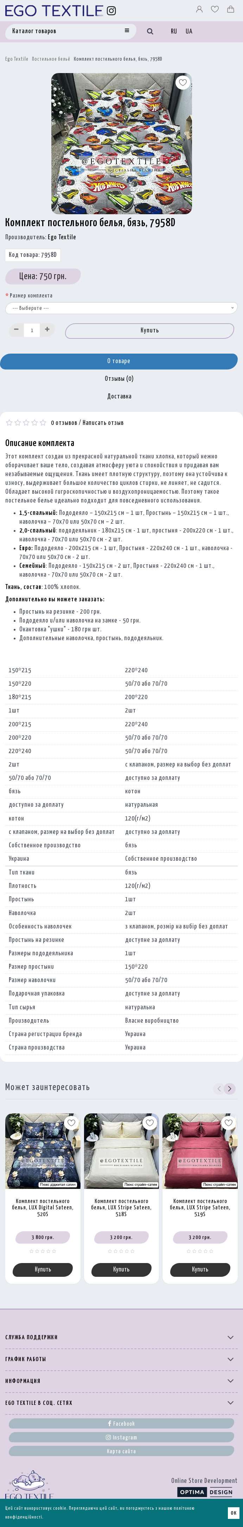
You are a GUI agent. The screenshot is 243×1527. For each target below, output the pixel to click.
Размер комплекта (31, 296)
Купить (150, 330)
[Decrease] (16, 330)
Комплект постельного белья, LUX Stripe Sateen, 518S (121, 1208)
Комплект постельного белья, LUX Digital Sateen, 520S (42, 1208)
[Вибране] (215, 11)
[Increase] (47, 330)
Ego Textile (16, 59)
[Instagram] (111, 10)
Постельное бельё (51, 59)
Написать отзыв (103, 423)
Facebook (121, 1424)
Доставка (119, 396)
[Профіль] (200, 11)
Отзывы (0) (119, 379)
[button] (229, 1088)
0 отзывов (64, 423)
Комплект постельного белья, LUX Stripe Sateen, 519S (200, 1208)
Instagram (121, 1438)
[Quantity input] (32, 330)
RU (174, 32)
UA (189, 32)
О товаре (118, 361)
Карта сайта (121, 1452)
